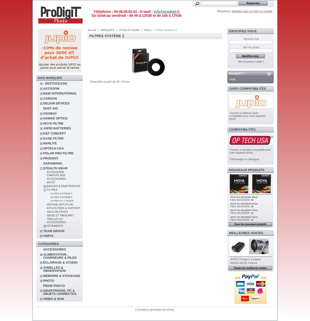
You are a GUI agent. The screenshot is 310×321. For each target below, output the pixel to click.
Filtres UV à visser (61, 201)
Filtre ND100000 (240, 199)
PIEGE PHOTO (54, 286)
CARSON (50, 98)
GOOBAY (50, 113)
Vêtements (55, 225)
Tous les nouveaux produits (250, 224)
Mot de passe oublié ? (251, 61)
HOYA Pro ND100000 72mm (244, 217)
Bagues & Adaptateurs (63, 186)
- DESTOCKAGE (55, 83)
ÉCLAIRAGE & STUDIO (60, 262)
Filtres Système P (61, 193)
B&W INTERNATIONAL (60, 93)
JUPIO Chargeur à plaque (245, 259)
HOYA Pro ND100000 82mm (244, 204)
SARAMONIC (52, 163)
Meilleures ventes (246, 233)
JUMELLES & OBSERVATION (54, 269)
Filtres (52, 189)
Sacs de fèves (57, 211)
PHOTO (48, 280)
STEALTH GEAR (55, 168)
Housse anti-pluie (60, 204)
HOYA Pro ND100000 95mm (244, 197)
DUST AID (50, 108)
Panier (235, 73)
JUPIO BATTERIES (57, 128)
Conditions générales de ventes (155, 309)
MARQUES (108, 30)
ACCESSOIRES (54, 249)
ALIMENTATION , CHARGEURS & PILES (60, 256)
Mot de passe (251, 47)
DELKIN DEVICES (56, 103)
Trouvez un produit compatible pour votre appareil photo (250, 151)
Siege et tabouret (60, 215)
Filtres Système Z (61, 197)
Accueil (92, 30)
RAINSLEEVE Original (243, 262)
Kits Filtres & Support (63, 208)
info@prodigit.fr (167, 12)
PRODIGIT (50, 158)
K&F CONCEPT (54, 133)
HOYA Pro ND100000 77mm (244, 210)
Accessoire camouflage (56, 174)
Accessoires (56, 178)
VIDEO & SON (53, 299)
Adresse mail (251, 38)
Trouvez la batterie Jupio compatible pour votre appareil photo (247, 115)
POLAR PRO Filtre (58, 153)
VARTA (48, 236)
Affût (51, 182)
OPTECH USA (53, 148)
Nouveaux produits (247, 170)
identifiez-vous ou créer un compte (252, 11)
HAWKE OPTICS (55, 118)
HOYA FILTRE (53, 123)
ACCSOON (51, 88)
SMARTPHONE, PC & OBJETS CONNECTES (59, 292)
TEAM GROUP (53, 231)
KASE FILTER (53, 138)
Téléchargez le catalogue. (244, 159)
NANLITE (50, 143)
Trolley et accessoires (56, 221)
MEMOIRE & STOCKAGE (61, 276)
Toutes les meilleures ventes (250, 268)
